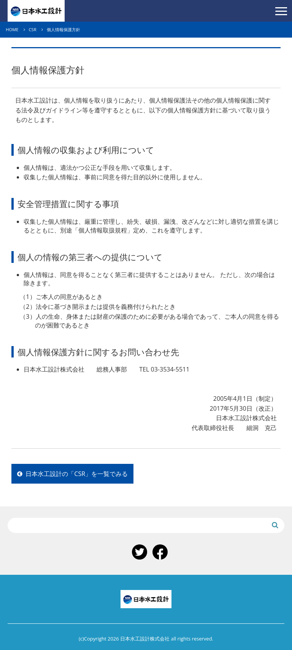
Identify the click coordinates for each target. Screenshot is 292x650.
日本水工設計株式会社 (36, 11)
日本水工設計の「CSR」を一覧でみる (72, 474)
